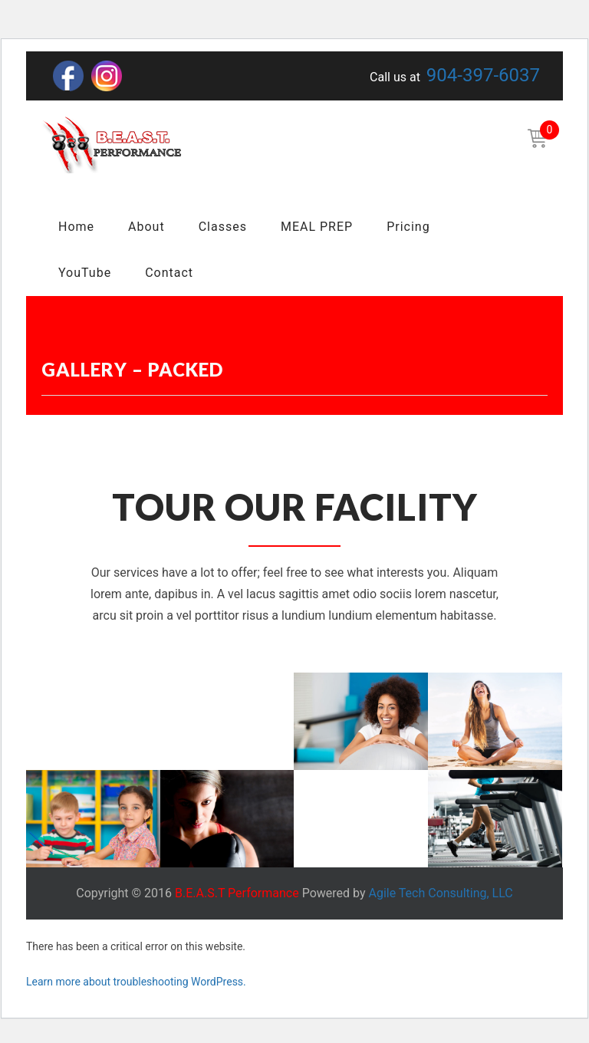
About (146, 226)
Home (76, 226)
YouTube (84, 272)
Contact (169, 272)
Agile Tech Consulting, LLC (440, 893)
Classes (223, 226)
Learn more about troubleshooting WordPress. (136, 982)
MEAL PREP (317, 226)
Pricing (408, 226)
